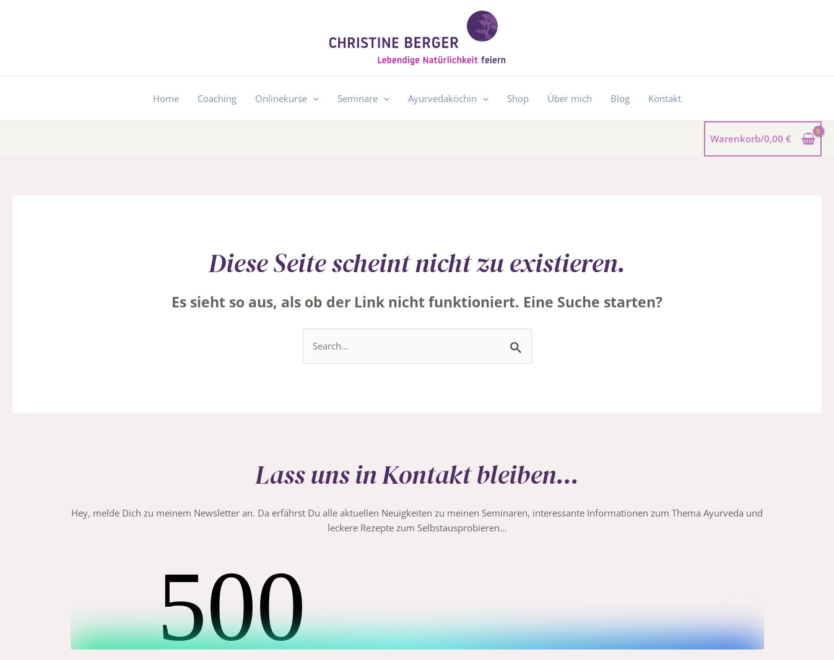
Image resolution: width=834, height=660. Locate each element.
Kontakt (664, 98)
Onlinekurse (287, 98)
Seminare (363, 98)
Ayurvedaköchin (448, 98)
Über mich (569, 98)
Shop (518, 98)
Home (166, 98)
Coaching (217, 98)
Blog (620, 98)
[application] (313, 98)
